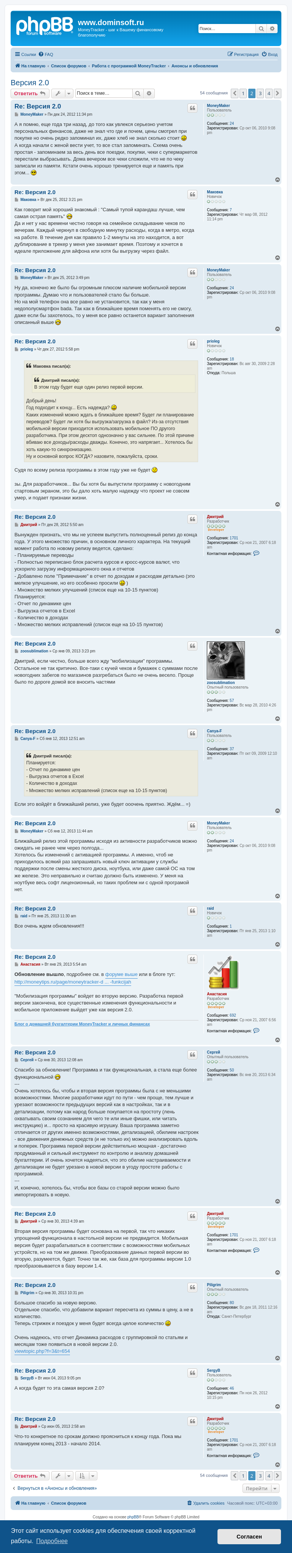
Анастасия (217, 994)
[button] (234, 93)
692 (233, 1015)
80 (232, 1303)
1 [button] (243, 93)
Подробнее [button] (52, 1541)
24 (232, 123)
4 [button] (269, 93)
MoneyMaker (218, 106)
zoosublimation (221, 683)
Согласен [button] (249, 1537)
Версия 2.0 (30, 82)
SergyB (213, 1370)
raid (210, 908)
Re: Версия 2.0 (37, 106)
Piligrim (214, 1285)
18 (232, 359)
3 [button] (260, 93)
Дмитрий (215, 517)
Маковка (215, 192)
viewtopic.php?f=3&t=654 (42, 1351)
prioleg (213, 341)
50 (232, 1070)
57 (232, 700)
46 (232, 1388)
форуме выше (121, 974)
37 (232, 749)
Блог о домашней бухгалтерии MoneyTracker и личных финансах (82, 1024)
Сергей (213, 1052)
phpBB (133, 1517)
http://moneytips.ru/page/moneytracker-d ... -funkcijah (72, 982)
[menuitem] (45, 54)
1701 (234, 538)
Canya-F (214, 731)
